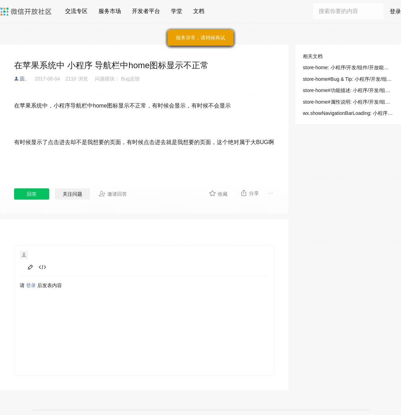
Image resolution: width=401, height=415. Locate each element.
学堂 (176, 11)
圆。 (25, 79)
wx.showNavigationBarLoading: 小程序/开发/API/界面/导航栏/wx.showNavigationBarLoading (348, 113)
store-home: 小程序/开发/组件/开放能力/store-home (348, 67)
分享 (249, 192)
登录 (395, 11)
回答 (32, 194)
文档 (198, 11)
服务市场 (109, 11)
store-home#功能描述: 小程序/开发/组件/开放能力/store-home (348, 90)
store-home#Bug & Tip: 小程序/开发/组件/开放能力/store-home (348, 79)
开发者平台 (146, 11)
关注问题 (72, 194)
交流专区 (76, 11)
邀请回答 (112, 193)
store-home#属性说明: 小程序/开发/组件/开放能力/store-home (348, 102)
